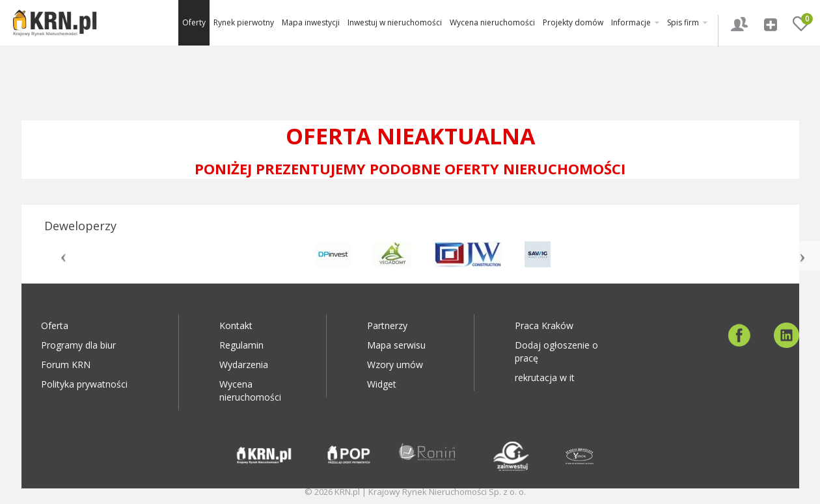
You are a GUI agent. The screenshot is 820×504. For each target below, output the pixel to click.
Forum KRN (65, 364)
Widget (381, 384)
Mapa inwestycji (311, 22)
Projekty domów (573, 22)
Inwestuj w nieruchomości (395, 22)
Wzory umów (395, 364)
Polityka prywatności (84, 384)
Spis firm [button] (687, 22)
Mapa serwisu (396, 345)
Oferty (194, 22)
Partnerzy (387, 325)
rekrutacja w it (545, 377)
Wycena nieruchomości (492, 22)
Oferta (54, 325)
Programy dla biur (78, 345)
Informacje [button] (635, 22)
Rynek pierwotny (243, 22)
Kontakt (236, 325)
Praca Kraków (544, 325)
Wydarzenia (243, 364)
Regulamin (241, 345)
